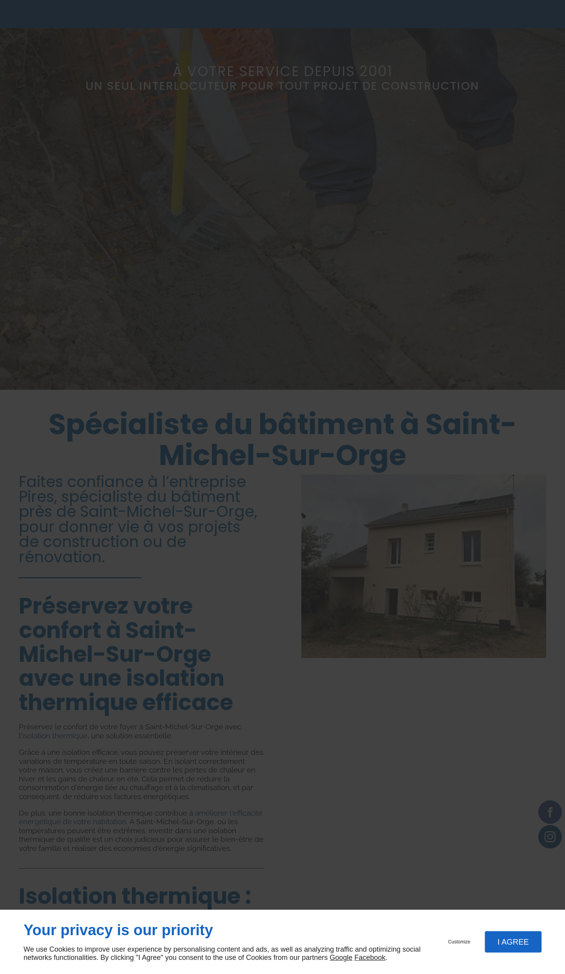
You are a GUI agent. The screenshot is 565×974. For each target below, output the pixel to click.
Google (341, 957)
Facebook (369, 957)
